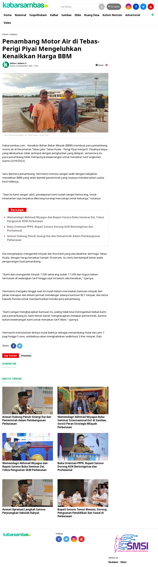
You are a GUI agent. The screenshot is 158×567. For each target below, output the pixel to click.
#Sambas (26, 355)
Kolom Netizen (112, 15)
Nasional (20, 15)
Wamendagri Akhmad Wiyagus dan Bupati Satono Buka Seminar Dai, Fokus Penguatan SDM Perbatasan (25, 466)
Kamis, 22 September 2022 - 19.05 (24, 66)
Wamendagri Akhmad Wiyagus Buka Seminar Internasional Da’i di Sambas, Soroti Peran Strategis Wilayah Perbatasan (82, 422)
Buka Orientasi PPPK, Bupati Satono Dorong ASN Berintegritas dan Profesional (81, 466)
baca (99, 65)
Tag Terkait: (10, 355)
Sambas (66, 15)
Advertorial (132, 15)
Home (8, 15)
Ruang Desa (91, 15)
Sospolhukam (38, 15)
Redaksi (113, 562)
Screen (113, 6)
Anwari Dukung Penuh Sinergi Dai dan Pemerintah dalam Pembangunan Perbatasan (26, 420)
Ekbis (78, 15)
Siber (123, 562)
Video (7, 23)
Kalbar (54, 15)
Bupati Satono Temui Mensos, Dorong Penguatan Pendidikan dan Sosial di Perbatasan (82, 513)
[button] (152, 13)
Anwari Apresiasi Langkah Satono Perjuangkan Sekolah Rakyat (24, 511)
